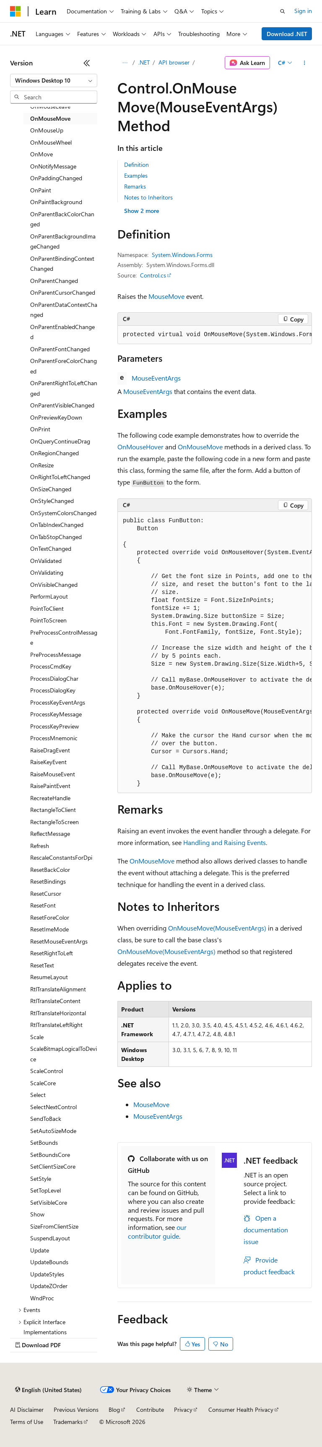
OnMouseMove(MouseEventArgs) (217, 927)
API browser (174, 62)
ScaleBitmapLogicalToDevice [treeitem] (63, 1054)
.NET (144, 62)
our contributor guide (157, 1231)
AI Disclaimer (27, 1409)
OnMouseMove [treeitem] (50, 118)
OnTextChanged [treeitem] (50, 548)
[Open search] (282, 11)
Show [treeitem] (37, 1214)
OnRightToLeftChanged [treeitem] (60, 477)
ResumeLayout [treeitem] (49, 977)
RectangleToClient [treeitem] (53, 810)
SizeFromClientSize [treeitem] (54, 1226)
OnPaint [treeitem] (40, 190)
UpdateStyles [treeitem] (47, 1274)
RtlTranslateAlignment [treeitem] (58, 989)
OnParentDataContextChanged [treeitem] (63, 310)
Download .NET (287, 34)
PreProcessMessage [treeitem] (55, 655)
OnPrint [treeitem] (40, 429)
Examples (136, 175)
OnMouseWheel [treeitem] (51, 142)
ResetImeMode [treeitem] (49, 929)
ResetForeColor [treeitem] (49, 917)
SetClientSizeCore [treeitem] (52, 1166)
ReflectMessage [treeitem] (50, 834)
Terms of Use (26, 1422)
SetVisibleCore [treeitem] (48, 1202)
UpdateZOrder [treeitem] (49, 1286)
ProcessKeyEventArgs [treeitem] (57, 702)
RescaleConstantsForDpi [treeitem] (61, 857)
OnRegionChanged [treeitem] (54, 453)
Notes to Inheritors (148, 197)
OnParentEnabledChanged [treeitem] (62, 332)
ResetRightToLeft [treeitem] (51, 953)
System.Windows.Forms (182, 255)
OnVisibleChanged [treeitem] (54, 585)
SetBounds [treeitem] (44, 1142)
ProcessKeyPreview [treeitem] (54, 726)
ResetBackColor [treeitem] (50, 870)
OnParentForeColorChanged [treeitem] (63, 366)
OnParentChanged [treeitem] (54, 281)
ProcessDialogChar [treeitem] (54, 678)
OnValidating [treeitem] (46, 572)
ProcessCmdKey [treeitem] (50, 666)
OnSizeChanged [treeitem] (50, 489)
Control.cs (153, 275)
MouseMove (166, 296)
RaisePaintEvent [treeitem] (50, 786)
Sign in (303, 11)
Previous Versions (76, 1409)
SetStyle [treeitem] (40, 1178)
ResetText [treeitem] (42, 965)
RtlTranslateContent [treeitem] (55, 1001)
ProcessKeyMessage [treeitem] (56, 714)
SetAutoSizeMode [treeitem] (53, 1131)
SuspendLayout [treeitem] (50, 1238)
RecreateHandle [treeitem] (50, 798)
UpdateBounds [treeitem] (49, 1262)
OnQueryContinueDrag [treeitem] (60, 441)
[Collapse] (86, 62)
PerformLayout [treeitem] (49, 596)
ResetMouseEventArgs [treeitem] (59, 941)
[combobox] (53, 80)
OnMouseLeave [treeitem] (50, 106)
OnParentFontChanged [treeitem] (60, 349)
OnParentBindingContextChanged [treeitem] (62, 263)
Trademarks (68, 1422)
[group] (214, 335)
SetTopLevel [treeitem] (45, 1190)
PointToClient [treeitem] (47, 608)
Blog (114, 1409)
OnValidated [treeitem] (46, 561)
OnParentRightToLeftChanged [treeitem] (63, 388)
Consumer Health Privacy (240, 1409)
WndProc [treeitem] (42, 1298)
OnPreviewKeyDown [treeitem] (56, 417)
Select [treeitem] (38, 1095)
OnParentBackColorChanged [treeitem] (62, 219)
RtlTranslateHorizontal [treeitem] (58, 1013)
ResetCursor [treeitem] (45, 893)
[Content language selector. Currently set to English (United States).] (48, 1390)
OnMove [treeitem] (41, 154)
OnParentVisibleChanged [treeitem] (62, 405)
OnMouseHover (140, 446)
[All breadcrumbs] (124, 63)
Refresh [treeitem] (39, 846)
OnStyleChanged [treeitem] (52, 501)
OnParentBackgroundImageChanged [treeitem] (63, 241)
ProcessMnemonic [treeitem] (54, 738)
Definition (136, 165)
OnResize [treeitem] (42, 465)
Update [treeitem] (39, 1250)
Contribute (150, 1409)
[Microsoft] (15, 11)
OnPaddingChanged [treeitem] (56, 178)
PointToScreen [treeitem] (48, 620)
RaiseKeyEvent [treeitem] (48, 762)
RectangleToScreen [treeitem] (54, 822)
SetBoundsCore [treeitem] (50, 1155)
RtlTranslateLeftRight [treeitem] (56, 1025)
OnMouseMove (200, 446)
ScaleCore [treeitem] (43, 1083)
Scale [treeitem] (37, 1037)
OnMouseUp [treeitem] (46, 130)
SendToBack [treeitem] (45, 1119)
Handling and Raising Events (224, 842)
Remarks (135, 186)
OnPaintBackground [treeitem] (56, 202)
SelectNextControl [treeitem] (53, 1107)
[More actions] (304, 63)
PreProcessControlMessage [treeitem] (63, 637)
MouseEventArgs (156, 377)
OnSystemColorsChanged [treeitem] (63, 513)
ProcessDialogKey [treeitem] (52, 690)
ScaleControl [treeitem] (46, 1071)
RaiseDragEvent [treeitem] (50, 750)
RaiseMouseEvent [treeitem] (52, 774)
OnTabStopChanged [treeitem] (56, 537)
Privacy (183, 1409)
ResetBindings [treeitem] (48, 881)
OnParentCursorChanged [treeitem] (62, 292)
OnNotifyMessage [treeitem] (53, 166)
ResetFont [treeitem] (43, 905)
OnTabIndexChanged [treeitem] (56, 525)
